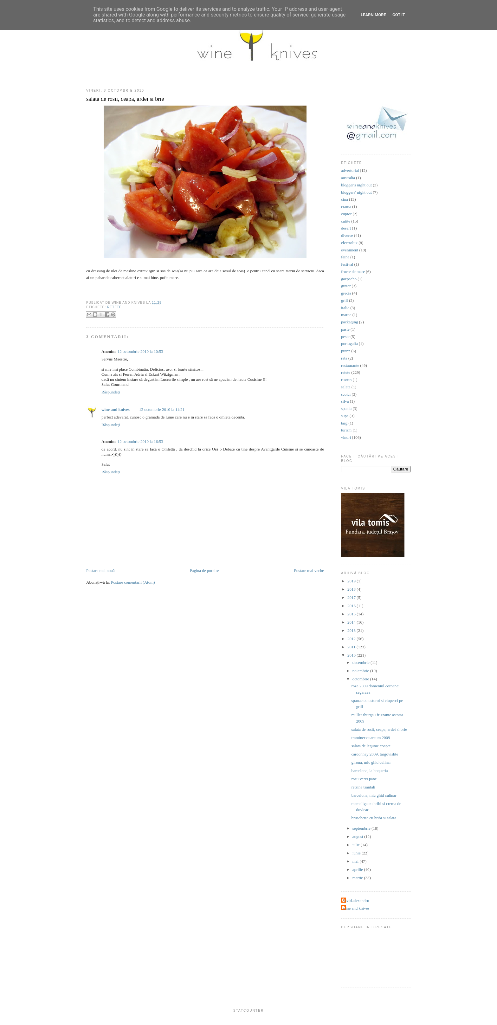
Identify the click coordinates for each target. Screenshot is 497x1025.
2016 (352, 605)
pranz (345, 350)
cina (344, 199)
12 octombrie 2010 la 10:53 (140, 351)
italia (345, 307)
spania (346, 408)
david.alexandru (356, 900)
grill (344, 300)
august (358, 836)
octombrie (361, 679)
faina (345, 257)
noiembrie (361, 670)
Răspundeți (110, 392)
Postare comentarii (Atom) (133, 582)
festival (347, 264)
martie (358, 877)
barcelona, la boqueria (369, 770)
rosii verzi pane (364, 778)
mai (356, 861)
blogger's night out (356, 185)
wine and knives (115, 409)
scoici (346, 394)
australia (348, 177)
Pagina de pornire (204, 570)
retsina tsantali (363, 787)
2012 (352, 638)
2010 (352, 655)
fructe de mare (353, 271)
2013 (352, 630)
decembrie (361, 662)
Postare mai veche (309, 570)
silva (345, 401)
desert (346, 228)
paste (345, 329)
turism (346, 430)
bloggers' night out (356, 192)
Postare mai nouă (100, 570)
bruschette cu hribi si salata (373, 817)
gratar (346, 285)
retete (114, 307)
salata (346, 387)
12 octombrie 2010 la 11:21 (161, 409)
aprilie (358, 869)
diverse (347, 235)
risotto (346, 379)
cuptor (346, 213)
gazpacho (349, 278)
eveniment (349, 250)
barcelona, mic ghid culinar (373, 795)
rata (344, 358)
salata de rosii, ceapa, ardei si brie (125, 99)
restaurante (350, 365)
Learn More (373, 14)
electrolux (349, 242)
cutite (345, 221)
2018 (352, 589)
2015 (352, 614)
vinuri (346, 437)
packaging (349, 322)
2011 (352, 647)
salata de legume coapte (370, 745)
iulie (356, 844)
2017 (352, 597)
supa (345, 415)
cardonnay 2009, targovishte (374, 754)
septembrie (361, 828)
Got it (398, 14)
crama (346, 206)
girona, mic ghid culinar (371, 762)
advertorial (350, 170)
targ (344, 423)
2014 (352, 622)
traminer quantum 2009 (370, 737)
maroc (346, 314)
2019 (352, 581)
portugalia (349, 343)
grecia (346, 293)
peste (345, 336)
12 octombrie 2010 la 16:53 (140, 441)
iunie (357, 853)
